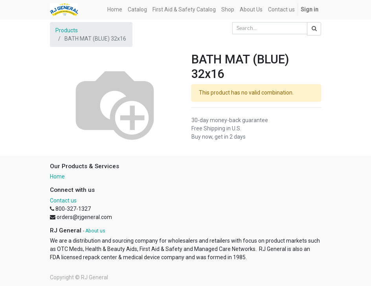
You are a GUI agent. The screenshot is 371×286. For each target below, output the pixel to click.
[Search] (314, 28)
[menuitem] (115, 10)
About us (95, 231)
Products (66, 30)
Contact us (63, 200)
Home (57, 176)
